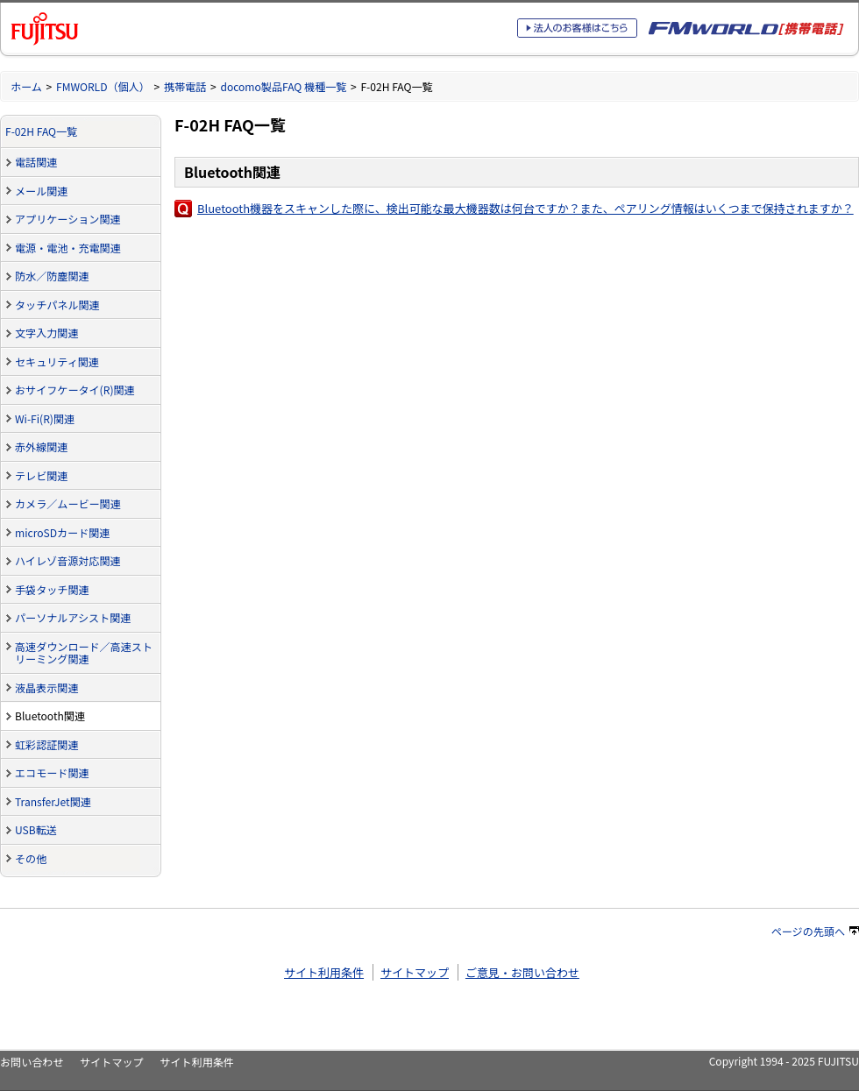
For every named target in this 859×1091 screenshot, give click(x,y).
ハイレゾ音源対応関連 (68, 560)
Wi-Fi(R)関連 (45, 418)
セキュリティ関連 (57, 361)
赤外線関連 (41, 446)
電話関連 (36, 161)
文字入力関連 (46, 332)
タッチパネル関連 (57, 304)
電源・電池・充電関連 (68, 247)
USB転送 (36, 829)
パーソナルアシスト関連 (73, 617)
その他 (30, 858)
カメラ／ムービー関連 (68, 503)
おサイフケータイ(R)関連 (75, 389)
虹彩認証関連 (46, 744)
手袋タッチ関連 (52, 589)
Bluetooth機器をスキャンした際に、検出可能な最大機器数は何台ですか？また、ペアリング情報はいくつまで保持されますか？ (525, 208)
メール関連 (41, 190)
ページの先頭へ (815, 931)
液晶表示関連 (46, 687)
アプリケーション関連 (68, 218)
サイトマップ (414, 972)
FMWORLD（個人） (103, 86)
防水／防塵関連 (52, 275)
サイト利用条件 (324, 972)
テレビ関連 (41, 475)
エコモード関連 (52, 772)
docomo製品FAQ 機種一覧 (283, 86)
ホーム (26, 86)
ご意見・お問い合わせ (522, 972)
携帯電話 (185, 86)
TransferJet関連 (53, 801)
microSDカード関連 (62, 532)
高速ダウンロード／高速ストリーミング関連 (84, 653)
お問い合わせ (31, 1061)
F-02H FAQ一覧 (41, 131)
